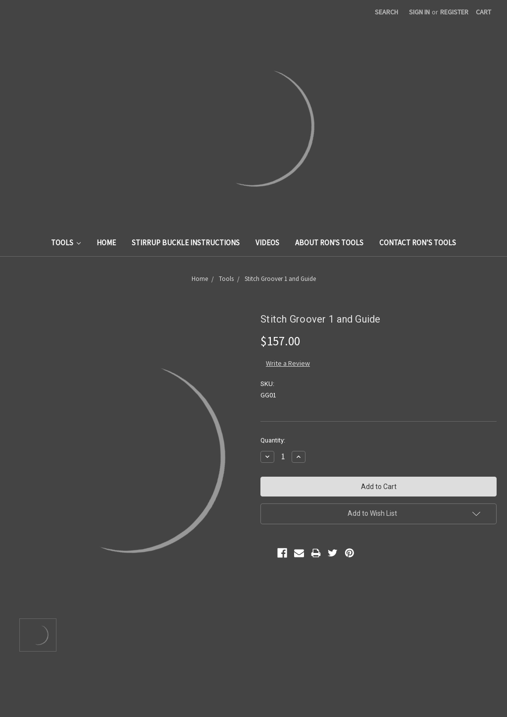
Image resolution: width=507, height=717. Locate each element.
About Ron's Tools (329, 242)
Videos (267, 242)
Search (386, 11)
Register (454, 11)
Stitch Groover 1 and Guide (280, 279)
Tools (66, 242)
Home (106, 242)
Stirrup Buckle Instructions (186, 242)
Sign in (419, 11)
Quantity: (272, 440)
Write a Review (288, 363)
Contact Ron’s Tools (417, 242)
